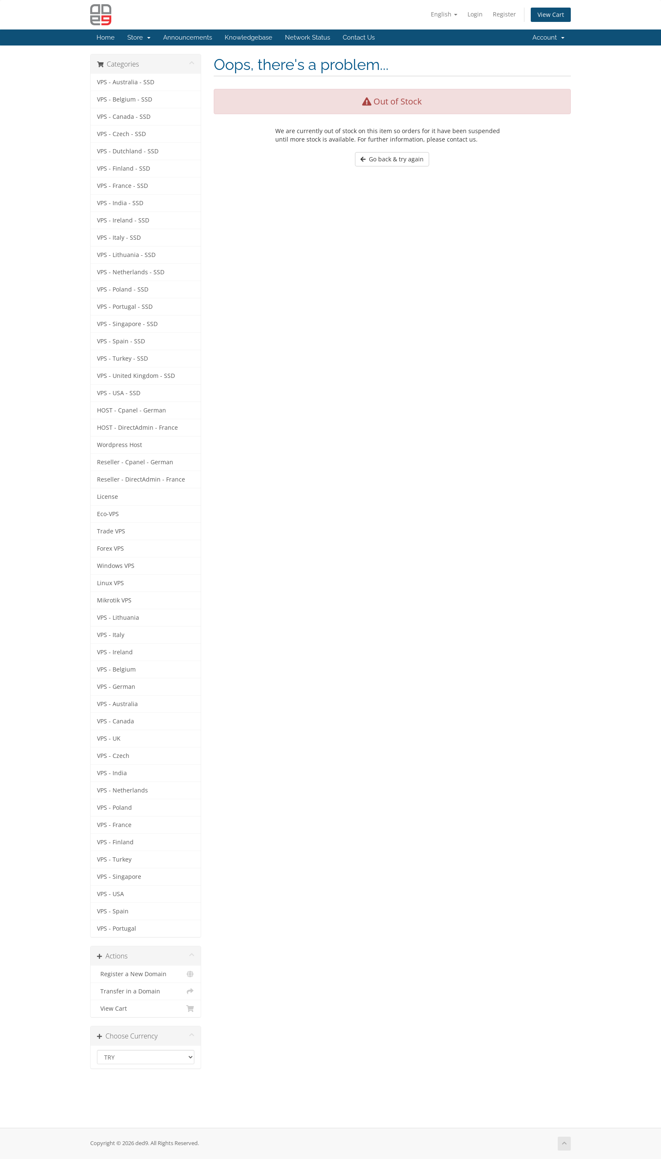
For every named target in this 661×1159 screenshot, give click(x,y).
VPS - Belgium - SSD (124, 99)
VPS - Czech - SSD (121, 134)
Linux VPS (110, 583)
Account (548, 37)
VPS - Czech (113, 756)
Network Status (307, 37)
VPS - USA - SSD (118, 393)
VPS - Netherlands (122, 790)
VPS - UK (109, 738)
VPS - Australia (117, 704)
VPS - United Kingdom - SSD (136, 376)
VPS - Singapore (119, 877)
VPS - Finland (115, 842)
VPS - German (116, 687)
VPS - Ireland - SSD (123, 220)
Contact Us (359, 37)
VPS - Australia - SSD (125, 82)
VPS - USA (110, 894)
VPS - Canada (115, 721)
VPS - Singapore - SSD (127, 324)
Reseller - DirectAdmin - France (141, 479)
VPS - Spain (113, 911)
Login (475, 14)
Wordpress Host (119, 445)
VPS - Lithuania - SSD (126, 255)
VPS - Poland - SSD (122, 289)
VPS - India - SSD (120, 203)
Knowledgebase (248, 37)
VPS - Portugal (116, 928)
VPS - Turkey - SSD (122, 358)
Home (106, 37)
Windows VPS (115, 566)
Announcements (187, 37)
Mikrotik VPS (114, 600)
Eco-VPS (108, 514)
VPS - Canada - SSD (123, 116)
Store (138, 37)
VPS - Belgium (116, 669)
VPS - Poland (114, 807)
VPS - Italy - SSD (119, 237)
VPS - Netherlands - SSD (130, 272)
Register (504, 14)
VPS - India (112, 773)
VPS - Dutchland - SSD (128, 151)
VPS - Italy (110, 635)
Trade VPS (111, 531)
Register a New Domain (145, 974)
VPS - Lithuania (118, 617)
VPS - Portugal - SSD (125, 306)
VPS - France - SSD (122, 186)
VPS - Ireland (115, 652)
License (107, 497)
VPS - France (114, 825)
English (444, 14)
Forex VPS (110, 548)
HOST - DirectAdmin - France (137, 427)
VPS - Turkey (114, 859)
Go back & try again (392, 159)
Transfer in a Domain (145, 991)
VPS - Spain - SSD (121, 341)
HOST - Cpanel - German (131, 410)
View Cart (550, 15)
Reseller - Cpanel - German (135, 462)
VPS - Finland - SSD (123, 168)
